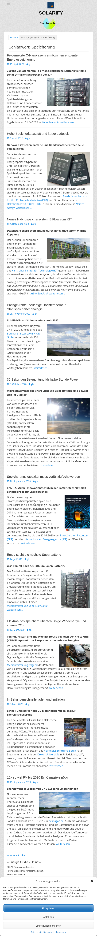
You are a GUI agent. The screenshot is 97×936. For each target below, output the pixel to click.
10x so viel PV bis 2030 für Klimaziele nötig (37, 777)
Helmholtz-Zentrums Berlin (60, 750)
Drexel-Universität (48, 754)
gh (30, 64)
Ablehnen (48, 916)
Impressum (61, 932)
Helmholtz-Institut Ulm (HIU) (24, 204)
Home (14, 37)
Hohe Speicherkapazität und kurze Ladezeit (38, 133)
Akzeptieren (48, 908)
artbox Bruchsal (39, 293)
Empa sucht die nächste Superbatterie (34, 554)
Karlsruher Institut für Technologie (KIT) (35, 270)
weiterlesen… (68, 122)
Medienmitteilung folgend (22, 665)
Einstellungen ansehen (48, 925)
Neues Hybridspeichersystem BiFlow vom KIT (39, 219)
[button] (92, 881)
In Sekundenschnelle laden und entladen (36, 699)
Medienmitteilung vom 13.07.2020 (27, 606)
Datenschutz (36, 932)
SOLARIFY (51, 12)
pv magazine (56, 821)
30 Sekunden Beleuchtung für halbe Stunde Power (43, 379)
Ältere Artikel (16, 855)
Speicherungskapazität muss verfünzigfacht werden (43, 476)
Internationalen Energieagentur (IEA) (45, 539)
